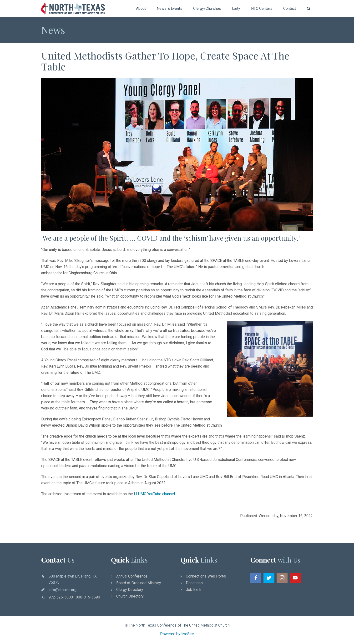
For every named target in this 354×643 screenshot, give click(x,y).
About (141, 8)
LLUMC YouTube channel (154, 494)
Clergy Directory (129, 589)
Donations (194, 583)
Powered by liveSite (177, 634)
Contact (289, 8)
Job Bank (193, 589)
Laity (236, 8)
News (53, 29)
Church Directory (130, 596)
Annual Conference (131, 576)
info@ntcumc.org (62, 590)
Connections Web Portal (206, 576)
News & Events (169, 8)
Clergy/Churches (207, 8)
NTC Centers (261, 8)
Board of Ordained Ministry (138, 583)
